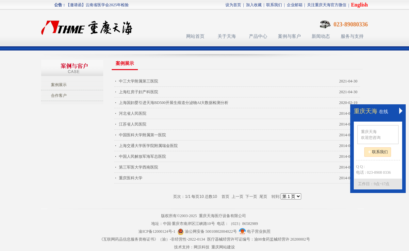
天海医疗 (89, 24)
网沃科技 (201, 247)
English (359, 4)
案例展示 (59, 84)
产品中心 (258, 36)
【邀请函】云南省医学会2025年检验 (97, 5)
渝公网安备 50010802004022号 (208, 231)
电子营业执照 (254, 231)
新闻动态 (321, 36)
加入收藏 (254, 5)
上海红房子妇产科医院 (138, 92)
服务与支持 (352, 36)
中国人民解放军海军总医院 (142, 156)
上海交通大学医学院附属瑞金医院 (148, 145)
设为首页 (233, 5)
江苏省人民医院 (132, 124)
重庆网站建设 (223, 247)
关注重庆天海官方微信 (326, 5)
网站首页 (195, 36)
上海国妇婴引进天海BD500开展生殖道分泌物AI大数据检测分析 (173, 102)
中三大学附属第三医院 (138, 81)
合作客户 (59, 95)
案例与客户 (289, 36)
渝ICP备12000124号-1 (157, 231)
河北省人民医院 (132, 113)
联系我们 (274, 5)
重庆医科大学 (130, 178)
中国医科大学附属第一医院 (142, 135)
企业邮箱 (295, 5)
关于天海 (227, 36)
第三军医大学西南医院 (138, 167)
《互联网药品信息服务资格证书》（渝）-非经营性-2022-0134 (152, 239)
